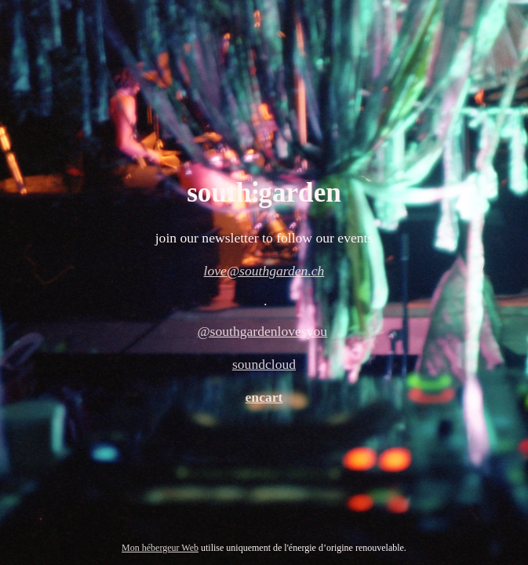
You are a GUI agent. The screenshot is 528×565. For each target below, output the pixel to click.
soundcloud (264, 364)
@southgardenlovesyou (262, 331)
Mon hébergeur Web (160, 547)
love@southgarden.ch (264, 271)
